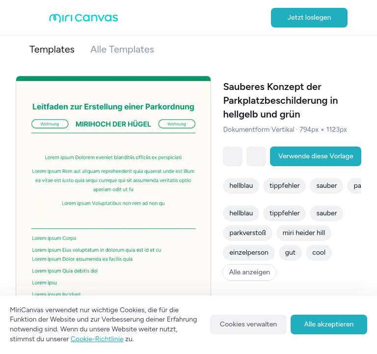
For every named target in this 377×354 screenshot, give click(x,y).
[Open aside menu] (39, 18)
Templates (52, 49)
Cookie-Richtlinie (97, 339)
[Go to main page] (83, 20)
